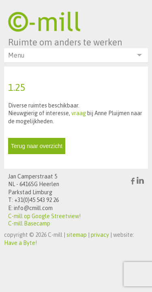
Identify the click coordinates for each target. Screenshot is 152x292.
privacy (100, 235)
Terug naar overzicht (36, 146)
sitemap (76, 235)
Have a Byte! (20, 243)
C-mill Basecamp (29, 223)
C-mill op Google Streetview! (44, 216)
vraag (78, 113)
